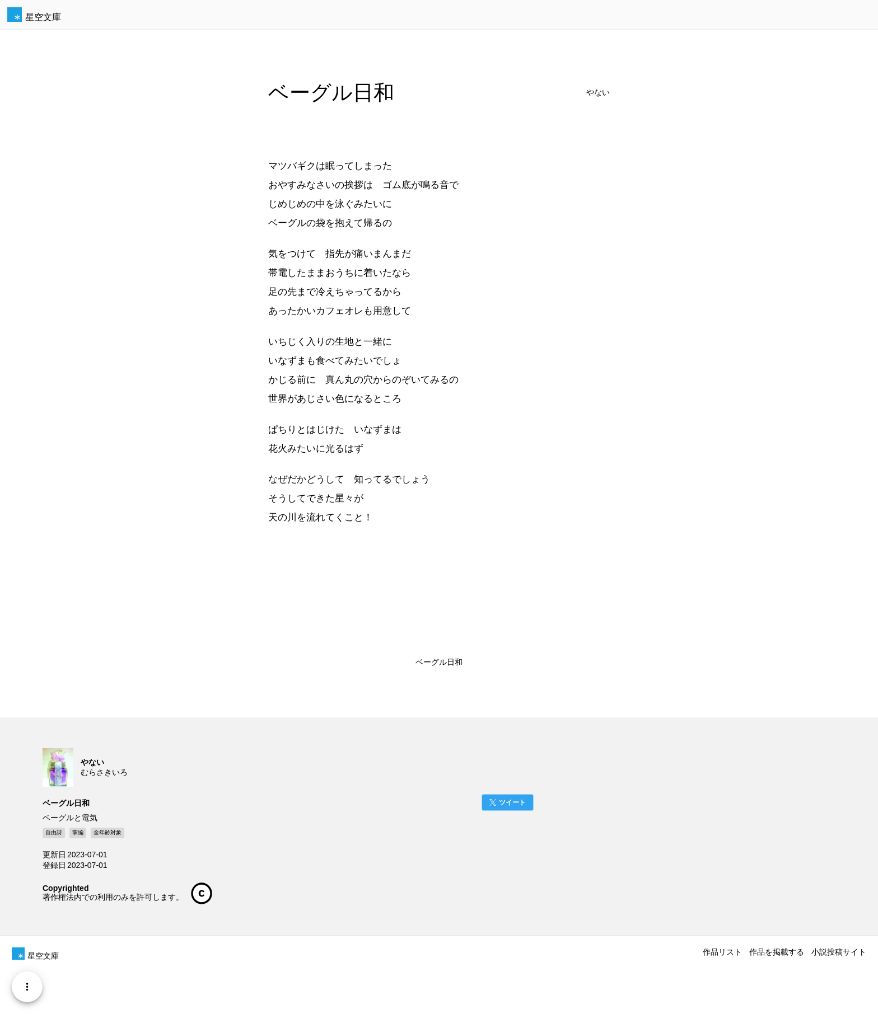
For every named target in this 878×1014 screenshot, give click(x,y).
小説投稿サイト (838, 951)
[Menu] (27, 986)
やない (598, 92)
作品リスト (722, 951)
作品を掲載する (776, 951)
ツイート (512, 802)
